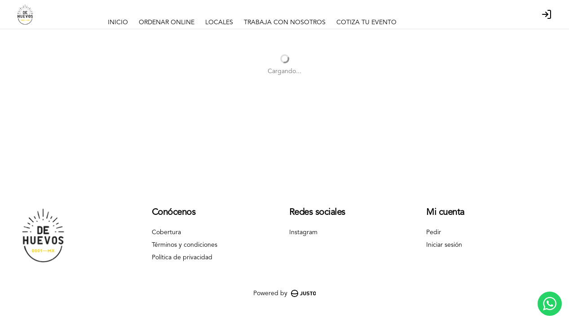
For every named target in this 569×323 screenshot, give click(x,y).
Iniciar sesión (444, 245)
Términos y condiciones (184, 245)
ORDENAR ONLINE (166, 22)
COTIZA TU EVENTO (366, 22)
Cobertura (166, 232)
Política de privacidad (182, 257)
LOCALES (219, 22)
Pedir (433, 232)
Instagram (303, 232)
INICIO (118, 22)
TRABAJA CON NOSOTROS (285, 22)
